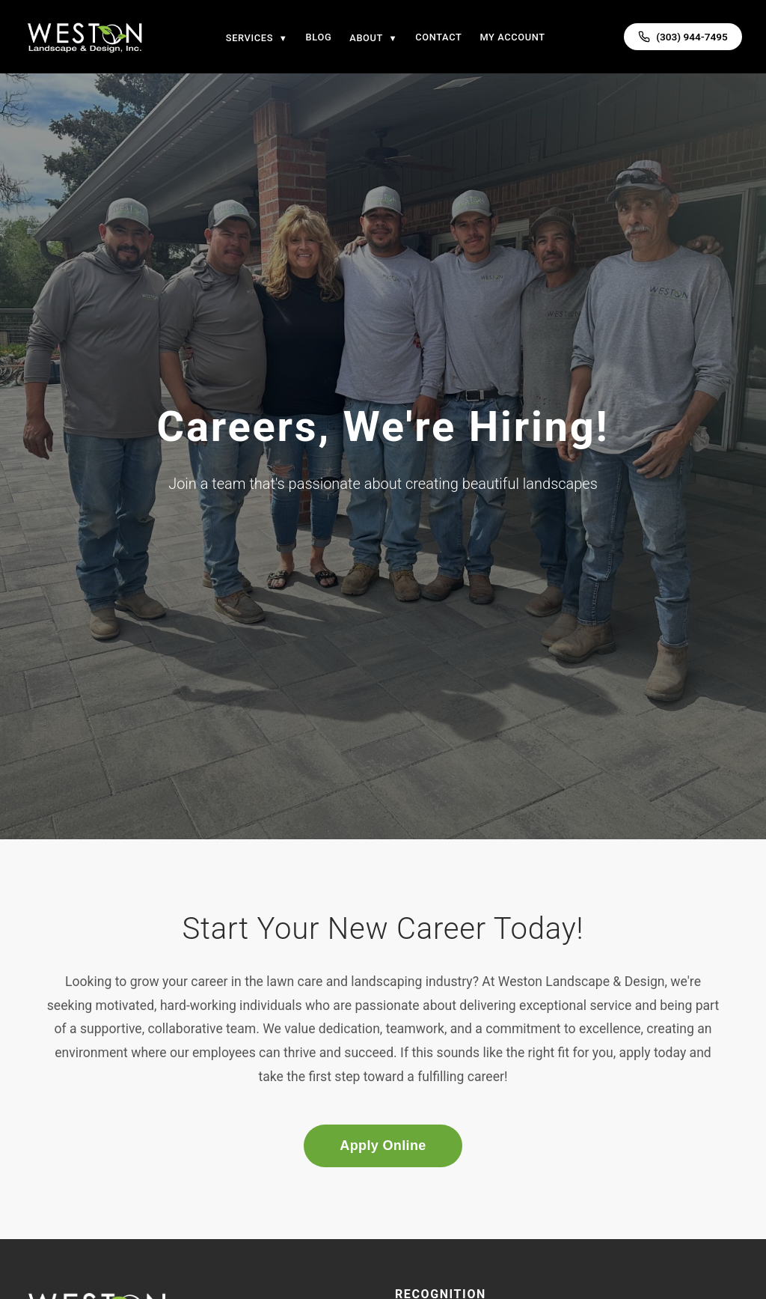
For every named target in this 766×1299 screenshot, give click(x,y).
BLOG (319, 37)
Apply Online (383, 1145)
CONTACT (438, 37)
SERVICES (257, 37)
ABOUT (373, 37)
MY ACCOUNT (512, 37)
